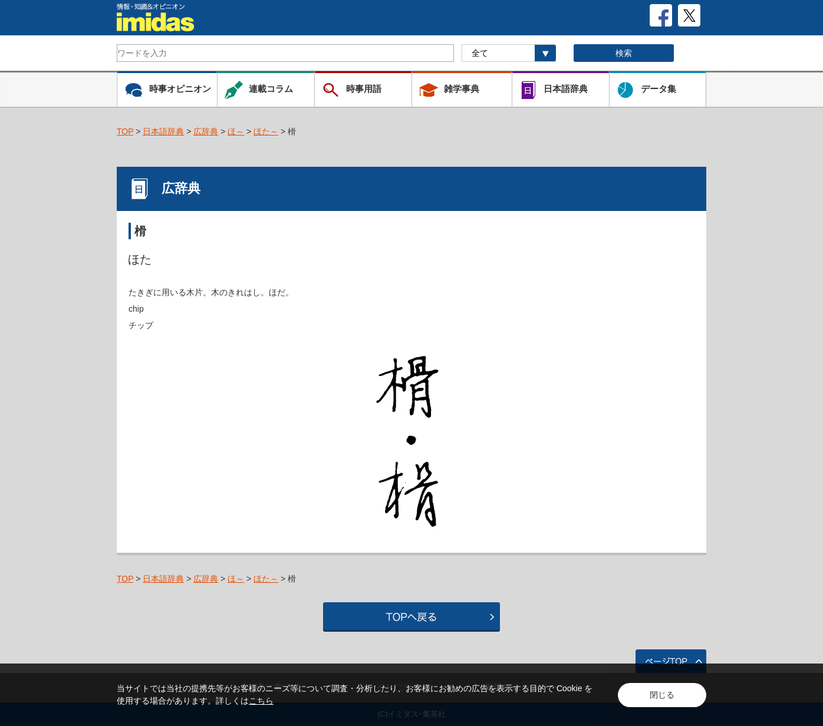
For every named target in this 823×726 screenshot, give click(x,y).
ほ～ (236, 131)
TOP (125, 131)
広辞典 (205, 131)
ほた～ (266, 131)
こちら (261, 700)
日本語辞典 (163, 131)
